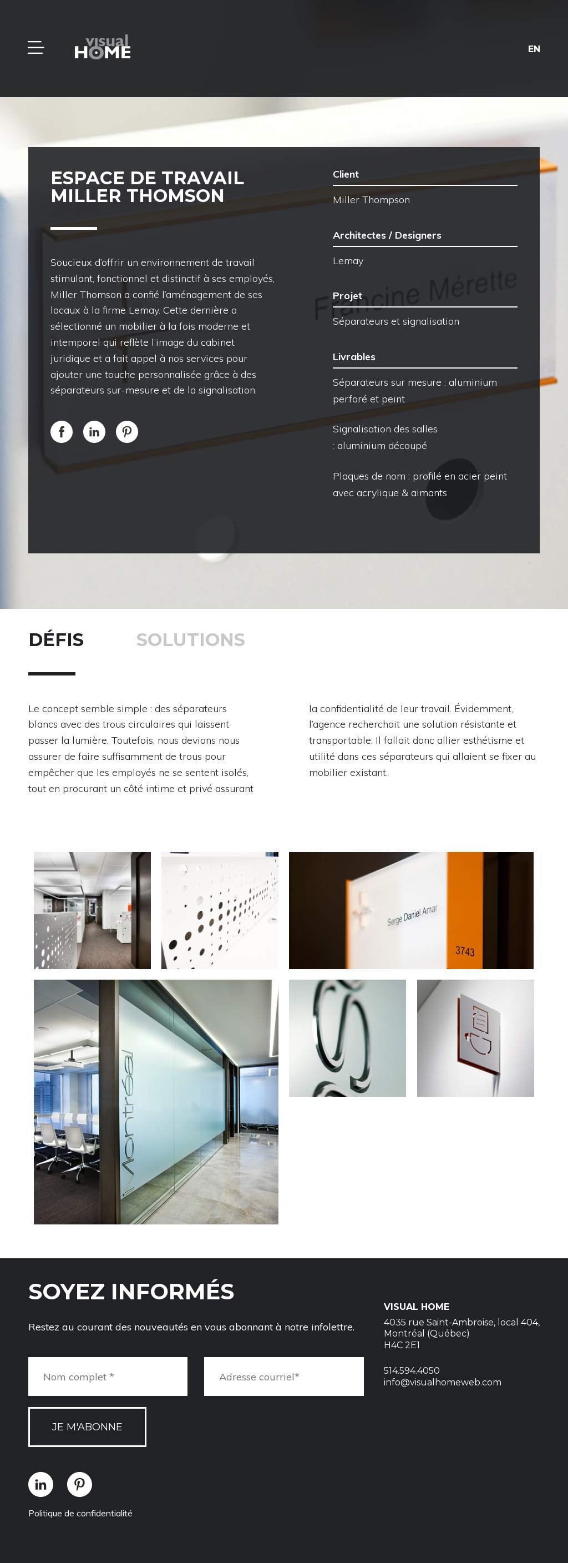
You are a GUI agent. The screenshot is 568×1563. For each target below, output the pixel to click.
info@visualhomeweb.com (442, 1382)
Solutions (190, 640)
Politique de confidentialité (80, 1513)
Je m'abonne (87, 1427)
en (534, 48)
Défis (56, 640)
